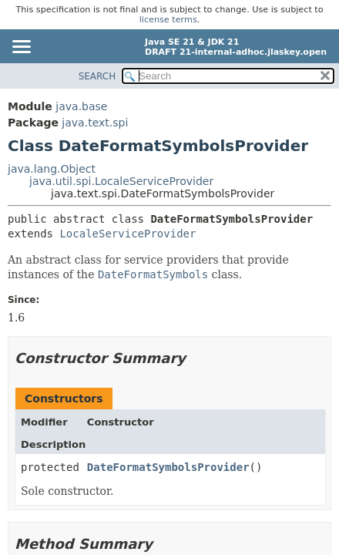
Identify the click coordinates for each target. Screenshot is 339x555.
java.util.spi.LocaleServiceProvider (121, 181)
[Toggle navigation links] (21, 48)
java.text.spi (95, 122)
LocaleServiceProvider (127, 233)
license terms (168, 20)
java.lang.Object (52, 169)
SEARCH (97, 76)
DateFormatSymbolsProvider (168, 467)
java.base (81, 106)
